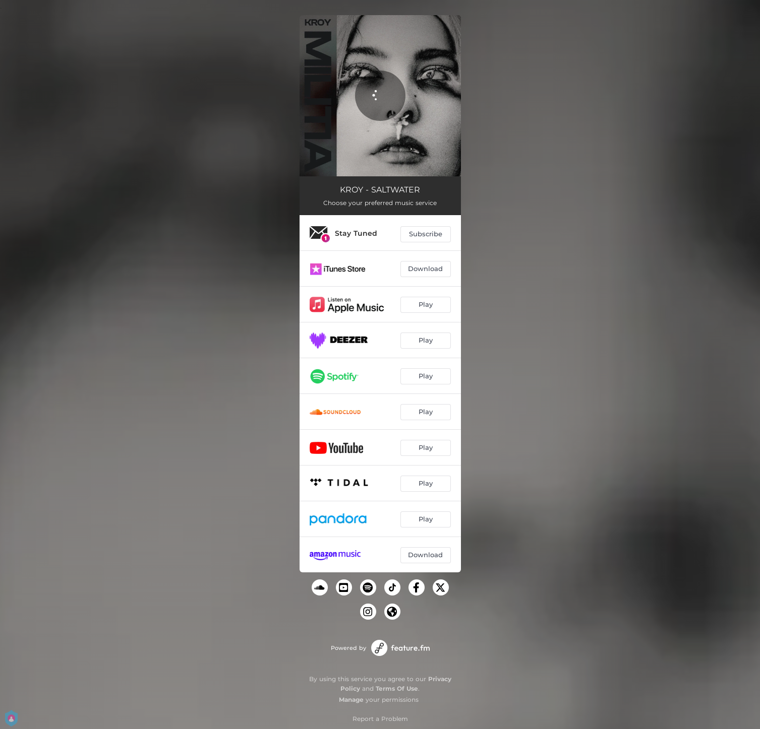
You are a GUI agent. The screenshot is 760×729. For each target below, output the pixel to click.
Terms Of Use (397, 688)
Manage (351, 699)
